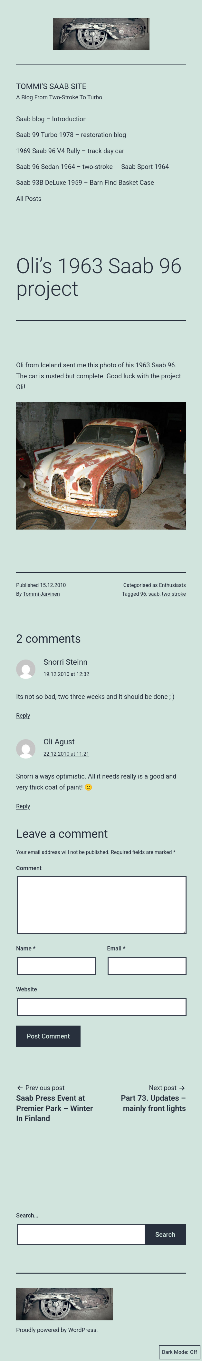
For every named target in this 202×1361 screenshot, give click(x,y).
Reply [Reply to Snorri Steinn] (23, 715)
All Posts (29, 199)
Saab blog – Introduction (51, 119)
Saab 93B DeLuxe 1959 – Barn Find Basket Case (85, 182)
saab (154, 594)
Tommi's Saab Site (51, 86)
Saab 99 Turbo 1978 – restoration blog (71, 135)
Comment (29, 868)
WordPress (82, 1329)
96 (143, 594)
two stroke (174, 594)
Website (26, 989)
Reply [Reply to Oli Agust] (23, 806)
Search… (27, 1215)
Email (116, 948)
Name (25, 948)
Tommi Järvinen (41, 594)
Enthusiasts (172, 585)
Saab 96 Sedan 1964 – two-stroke (64, 167)
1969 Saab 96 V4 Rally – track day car (70, 151)
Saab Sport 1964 (145, 167)
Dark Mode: (179, 1352)
